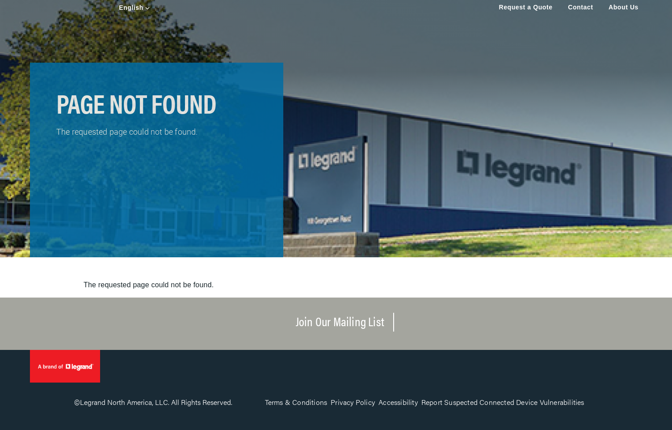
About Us (623, 7)
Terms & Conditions (296, 402)
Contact (580, 7)
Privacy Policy (353, 402)
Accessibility (398, 402)
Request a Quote (525, 7)
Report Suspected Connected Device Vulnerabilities (502, 402)
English (131, 7)
